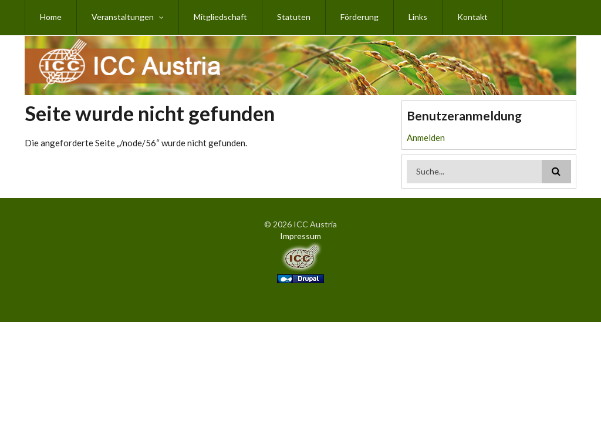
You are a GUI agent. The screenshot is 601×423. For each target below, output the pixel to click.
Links (417, 17)
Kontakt (472, 17)
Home (51, 17)
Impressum (300, 236)
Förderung (359, 17)
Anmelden (426, 137)
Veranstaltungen (123, 17)
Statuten (293, 17)
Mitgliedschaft (220, 17)
